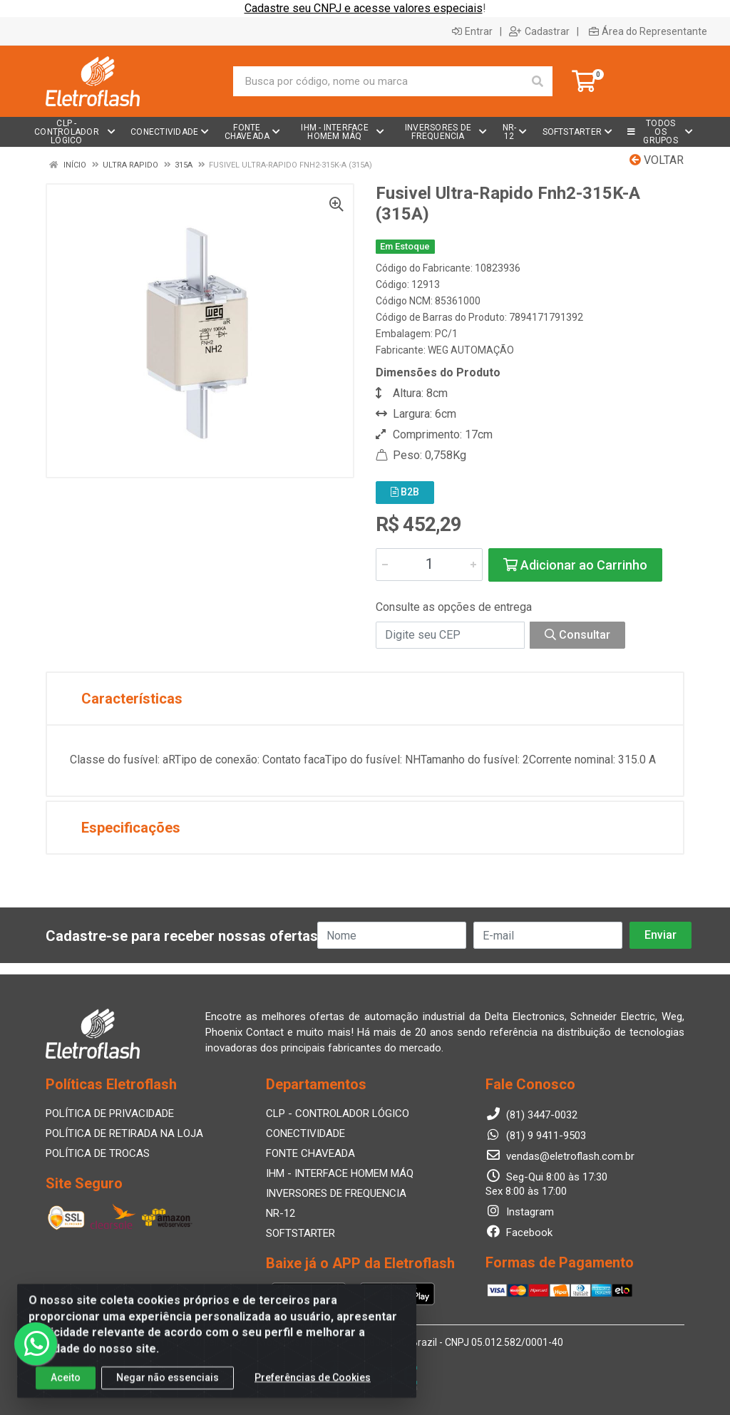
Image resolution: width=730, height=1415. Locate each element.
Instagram (519, 1211)
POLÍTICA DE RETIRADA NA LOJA (124, 1133)
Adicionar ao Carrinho (575, 564)
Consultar (577, 635)
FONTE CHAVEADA (310, 1153)
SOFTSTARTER (300, 1233)
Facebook (518, 1232)
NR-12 (280, 1213)
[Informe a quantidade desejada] (429, 564)
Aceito (66, 1391)
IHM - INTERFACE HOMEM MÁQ (339, 1173)
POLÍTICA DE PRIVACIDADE (110, 1113)
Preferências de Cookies (313, 1391)
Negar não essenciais (167, 1391)
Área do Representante (648, 31)
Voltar (656, 160)
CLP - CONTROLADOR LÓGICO (337, 1113)
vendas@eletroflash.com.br (559, 1156)
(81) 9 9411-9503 (535, 1135)
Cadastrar (539, 31)
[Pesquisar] (537, 81)
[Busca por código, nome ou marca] (378, 81)
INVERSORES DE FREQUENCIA (336, 1193)
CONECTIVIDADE (305, 1133)
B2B (405, 492)
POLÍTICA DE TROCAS (98, 1153)
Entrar (472, 31)
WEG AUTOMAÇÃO (471, 350)
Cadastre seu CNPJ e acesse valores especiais (364, 8)
